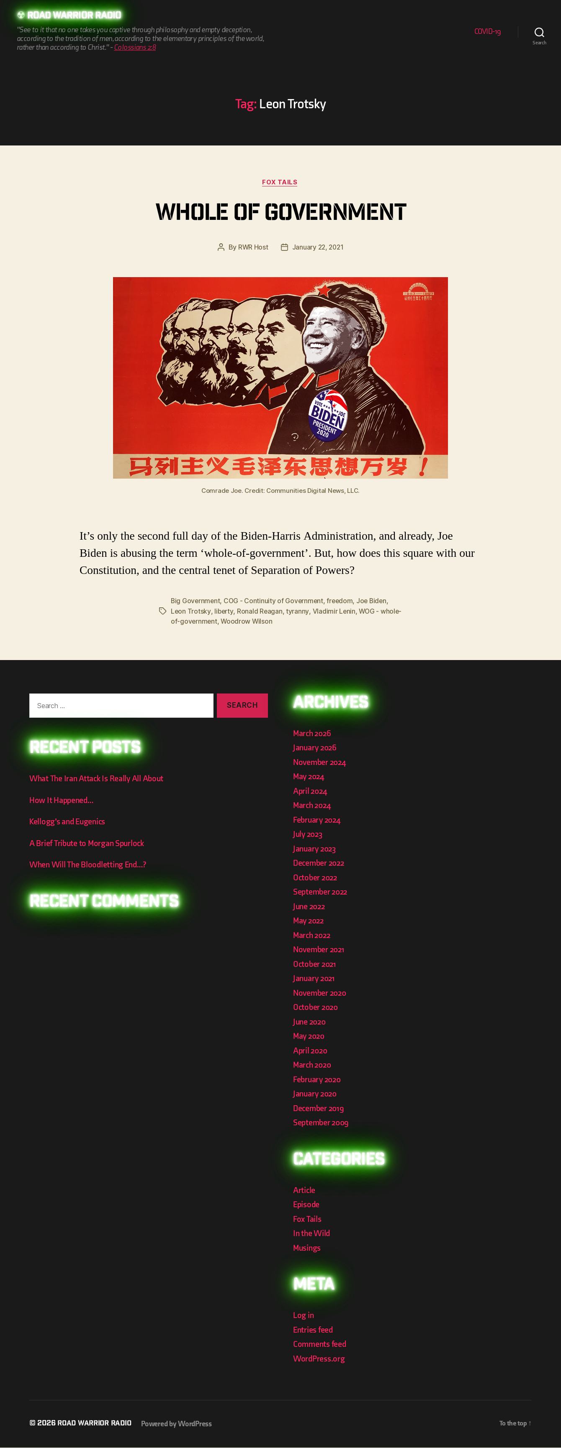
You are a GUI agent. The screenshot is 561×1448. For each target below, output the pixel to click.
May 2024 (310, 777)
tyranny (298, 612)
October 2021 (315, 964)
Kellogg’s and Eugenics (69, 822)
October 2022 (316, 878)
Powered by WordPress (180, 1424)
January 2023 (316, 849)
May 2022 (309, 921)
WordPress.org (320, 1359)
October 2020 (316, 1007)
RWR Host (252, 248)
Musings (308, 1248)
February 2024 (318, 820)
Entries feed (314, 1330)
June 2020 (310, 1022)
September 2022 (321, 892)
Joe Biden (375, 602)
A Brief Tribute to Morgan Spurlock (89, 844)
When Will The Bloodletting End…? (90, 865)
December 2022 (320, 863)
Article (304, 1190)
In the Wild (312, 1234)
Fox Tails (280, 183)
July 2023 (309, 834)
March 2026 (313, 734)
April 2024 (311, 791)
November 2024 (321, 762)
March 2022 (313, 935)
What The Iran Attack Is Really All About (98, 779)
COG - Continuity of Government (275, 602)
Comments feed (321, 1344)
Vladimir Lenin (334, 612)
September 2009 (322, 1123)
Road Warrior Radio (77, 17)
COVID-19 (487, 32)
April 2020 (311, 1051)
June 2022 (310, 907)
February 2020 (318, 1080)
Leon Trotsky (191, 612)
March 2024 (313, 805)
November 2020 (321, 993)
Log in (303, 1315)
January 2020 (316, 1094)
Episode (307, 1205)
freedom (342, 602)
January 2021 (315, 979)
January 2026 (316, 748)
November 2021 (320, 950)
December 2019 (320, 1109)
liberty (224, 612)
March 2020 (313, 1065)
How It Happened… (62, 800)
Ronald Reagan (261, 612)
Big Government (196, 602)
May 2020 (310, 1036)
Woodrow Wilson (269, 622)
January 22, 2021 (318, 248)
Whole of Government (280, 215)
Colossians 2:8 (135, 47)
